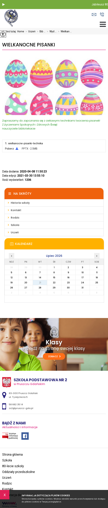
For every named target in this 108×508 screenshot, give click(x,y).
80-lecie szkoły (13, 466)
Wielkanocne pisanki (28, 45)
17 (83, 277)
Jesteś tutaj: (9, 31)
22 (54, 282)
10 (83, 272)
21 (40, 282)
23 (68, 282)
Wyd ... (51, 31)
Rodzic (7, 483)
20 (25, 282)
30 (68, 287)
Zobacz (54, 356)
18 (97, 277)
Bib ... (40, 31)
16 (68, 277)
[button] (3, 4)
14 (40, 277)
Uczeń (29, 31)
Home (20, 31)
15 (54, 277)
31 (83, 287)
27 (25, 287)
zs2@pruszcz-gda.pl (94, 14)
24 (82, 282)
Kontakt (7, 489)
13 (26, 277)
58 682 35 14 (102, 14)
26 (11, 287)
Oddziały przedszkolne (18, 472)
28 (40, 287)
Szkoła (7, 460)
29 (54, 287)
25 (96, 282)
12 (12, 277)
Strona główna (12, 454)
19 (11, 282)
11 (97, 272)
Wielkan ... (64, 31)
